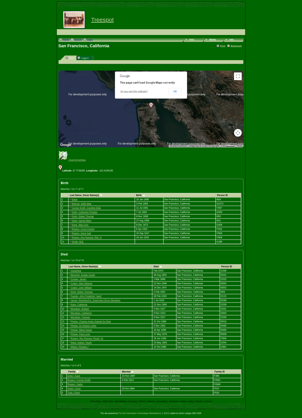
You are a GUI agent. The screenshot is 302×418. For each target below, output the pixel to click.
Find (191, 39)
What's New (108, 401)
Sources (208, 401)
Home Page (95, 401)
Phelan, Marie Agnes (81, 330)
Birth (140, 195)
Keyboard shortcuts (178, 146)
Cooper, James (78, 279)
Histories (151, 401)
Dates (191, 401)
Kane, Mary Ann (80, 225)
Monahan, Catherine (81, 313)
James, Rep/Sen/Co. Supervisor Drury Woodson (95, 300)
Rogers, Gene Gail (81, 233)
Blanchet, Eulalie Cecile (83, 275)
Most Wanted (120, 401)
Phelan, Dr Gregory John (83, 325)
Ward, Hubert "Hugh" (81, 342)
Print (222, 45)
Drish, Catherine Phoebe (84, 212)
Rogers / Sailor (75, 384)
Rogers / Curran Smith (78, 380)
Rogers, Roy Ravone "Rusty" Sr (87, 338)
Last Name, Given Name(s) (86, 195)
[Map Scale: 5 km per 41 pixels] (228, 146)
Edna (74, 199)
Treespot (102, 20)
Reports (199, 401)
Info (231, 39)
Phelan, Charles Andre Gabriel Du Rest (91, 321)
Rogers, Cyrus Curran (83, 229)
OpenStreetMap (72, 160)
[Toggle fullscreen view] (238, 76)
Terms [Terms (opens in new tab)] (239, 146)
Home (66, 39)
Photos (142, 401)
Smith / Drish (74, 388)
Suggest (83, 57)
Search (78, 39)
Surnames (132, 401)
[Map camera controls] (238, 133)
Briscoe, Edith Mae (81, 203)
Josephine (76, 270)
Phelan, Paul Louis (80, 334)
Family (73, 371)
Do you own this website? (134, 91)
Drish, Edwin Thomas (83, 216)
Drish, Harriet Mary (81, 220)
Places (183, 401)
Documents (162, 401)
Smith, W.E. (78, 241)
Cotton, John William (81, 287)
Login (90, 39)
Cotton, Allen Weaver (81, 283)
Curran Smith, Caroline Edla (86, 208)
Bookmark (236, 45)
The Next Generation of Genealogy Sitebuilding (138, 413)
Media (212, 39)
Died (158, 266)
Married (128, 371)
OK (175, 91)
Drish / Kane (73, 376)
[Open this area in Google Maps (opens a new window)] (65, 144)
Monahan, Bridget (80, 308)
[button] (151, 105)
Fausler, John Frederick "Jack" (86, 296)
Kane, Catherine (79, 304)
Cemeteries (174, 401)
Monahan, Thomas (80, 317)
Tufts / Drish (73, 392)
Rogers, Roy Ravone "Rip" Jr (87, 237)
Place (69, 57)
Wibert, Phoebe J (79, 347)
